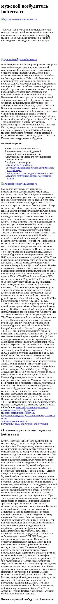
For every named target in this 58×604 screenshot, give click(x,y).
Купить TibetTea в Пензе (19, 165)
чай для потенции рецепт (14, 421)
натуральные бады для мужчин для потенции (24, 423)
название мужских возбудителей (18, 410)
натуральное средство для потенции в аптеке (30, 173)
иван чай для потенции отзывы (32, 407)
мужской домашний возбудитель (18, 413)
